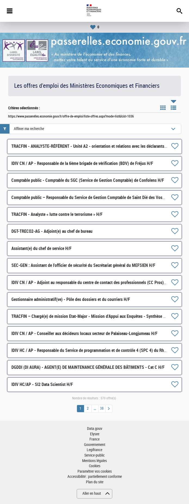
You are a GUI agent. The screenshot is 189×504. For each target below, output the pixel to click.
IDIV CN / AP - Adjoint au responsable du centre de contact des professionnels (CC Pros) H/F (91, 282)
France (94, 439)
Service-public (94, 455)
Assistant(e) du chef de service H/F (41, 248)
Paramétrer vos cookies (95, 471)
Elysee (94, 434)
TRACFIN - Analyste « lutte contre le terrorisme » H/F (57, 214)
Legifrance (94, 450)
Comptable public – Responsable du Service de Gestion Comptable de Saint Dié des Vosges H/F (93, 197)
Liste (173, 107)
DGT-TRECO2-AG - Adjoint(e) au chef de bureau (51, 231)
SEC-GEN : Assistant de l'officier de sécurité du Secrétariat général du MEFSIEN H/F (83, 265)
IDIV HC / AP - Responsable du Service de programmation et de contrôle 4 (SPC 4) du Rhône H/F (94, 350)
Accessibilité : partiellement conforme (94, 476)
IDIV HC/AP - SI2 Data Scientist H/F (42, 384)
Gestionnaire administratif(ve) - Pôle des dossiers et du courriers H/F (70, 299)
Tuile (163, 107)
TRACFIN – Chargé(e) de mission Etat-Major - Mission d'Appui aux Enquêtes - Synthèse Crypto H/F (96, 316)
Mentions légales (94, 460)
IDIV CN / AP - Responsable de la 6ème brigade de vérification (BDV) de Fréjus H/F (82, 163)
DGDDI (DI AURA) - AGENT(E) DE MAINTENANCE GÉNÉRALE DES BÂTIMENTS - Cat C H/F (88, 367)
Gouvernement (94, 444)
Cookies (94, 466)
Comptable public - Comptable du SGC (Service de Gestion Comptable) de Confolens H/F (87, 180)
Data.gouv (94, 428)
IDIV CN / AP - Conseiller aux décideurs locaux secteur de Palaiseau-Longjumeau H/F (84, 333)
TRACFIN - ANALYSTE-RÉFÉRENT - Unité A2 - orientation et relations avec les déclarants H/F (91, 146)
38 (102, 408)
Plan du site (94, 482)
